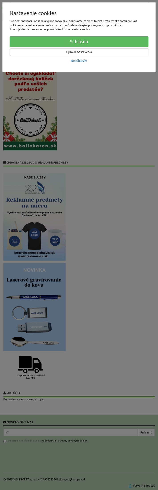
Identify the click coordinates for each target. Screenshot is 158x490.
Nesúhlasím (79, 61)
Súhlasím (79, 41)
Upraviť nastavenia (79, 52)
